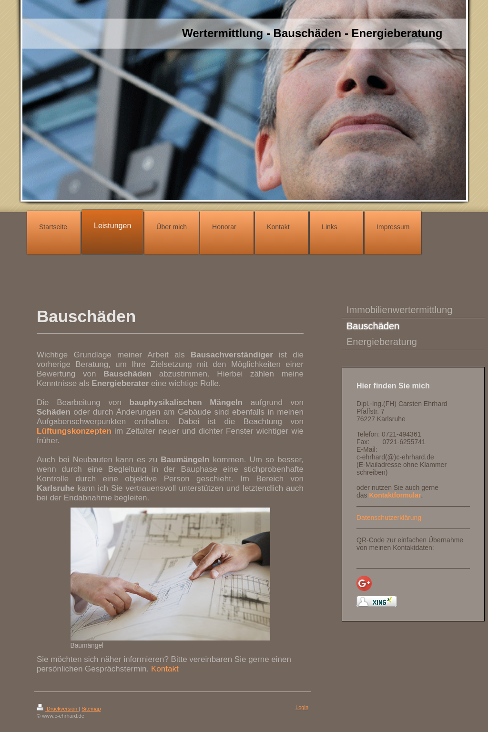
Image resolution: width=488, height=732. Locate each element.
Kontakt (165, 668)
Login (301, 707)
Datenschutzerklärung (388, 517)
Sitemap (91, 709)
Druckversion (58, 709)
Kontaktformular (395, 495)
